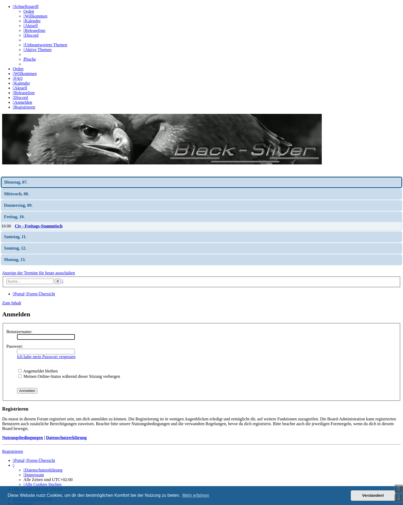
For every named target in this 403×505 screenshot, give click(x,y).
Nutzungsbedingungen (22, 437)
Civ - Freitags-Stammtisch (38, 226)
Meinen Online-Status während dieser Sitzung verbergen (69, 376)
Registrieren (12, 451)
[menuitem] (35, 16)
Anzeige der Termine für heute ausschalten (38, 273)
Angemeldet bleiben (38, 371)
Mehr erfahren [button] (195, 495)
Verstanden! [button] (373, 495)
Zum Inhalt (11, 303)
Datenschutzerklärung (66, 437)
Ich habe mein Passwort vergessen (46, 356)
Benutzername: (19, 331)
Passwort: (14, 346)
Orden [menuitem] (28, 11)
